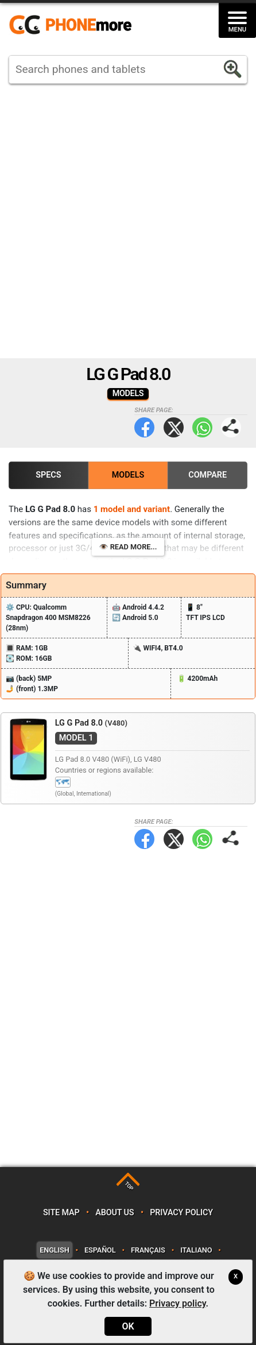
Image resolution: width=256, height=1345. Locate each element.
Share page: (231, 427)
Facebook (144, 427)
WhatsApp (202, 427)
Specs (48, 475)
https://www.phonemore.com (73, 25)
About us (114, 1213)
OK (128, 1326)
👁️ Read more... (128, 546)
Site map (61, 1213)
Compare (207, 475)
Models (128, 475)
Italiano (196, 1250)
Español (99, 1250)
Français (148, 1250)
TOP (128, 1185)
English (54, 1250)
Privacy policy (181, 1213)
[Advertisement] (128, 221)
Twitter (174, 427)
